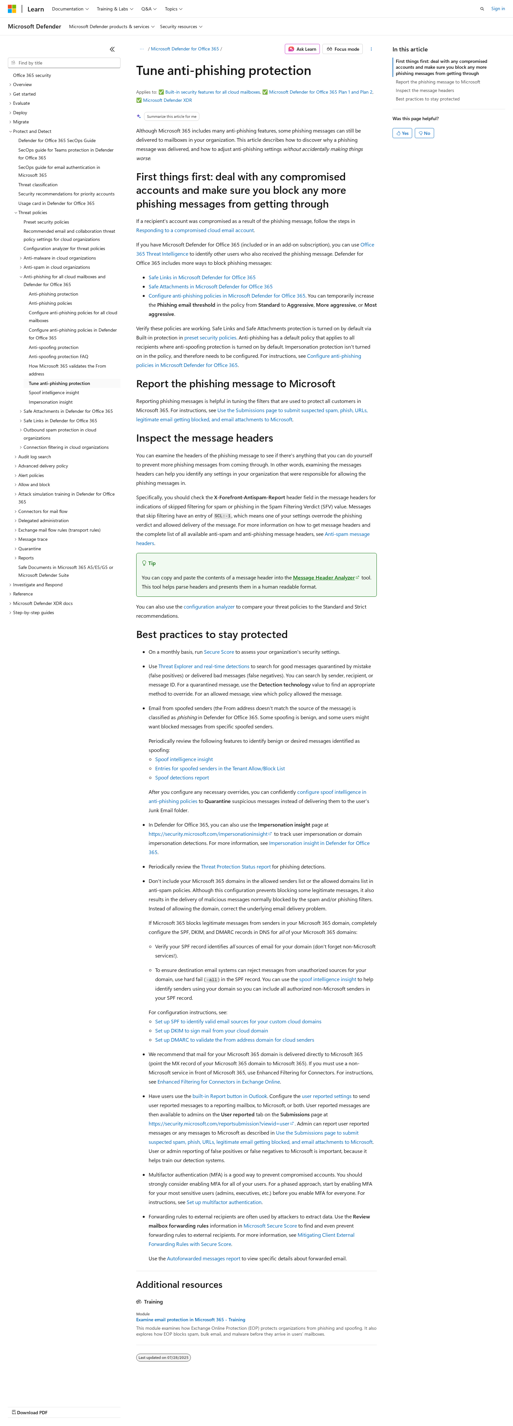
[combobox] (64, 63)
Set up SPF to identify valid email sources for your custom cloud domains (238, 1021)
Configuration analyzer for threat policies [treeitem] (64, 248)
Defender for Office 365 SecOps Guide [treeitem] (57, 140)
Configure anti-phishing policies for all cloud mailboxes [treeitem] (73, 316)
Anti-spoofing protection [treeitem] (54, 347)
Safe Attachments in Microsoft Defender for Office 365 (211, 286)
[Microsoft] (12, 9)
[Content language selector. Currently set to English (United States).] (38, 1390)
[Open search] (482, 9)
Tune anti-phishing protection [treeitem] (59, 383)
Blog (89, 1406)
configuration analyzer (209, 606)
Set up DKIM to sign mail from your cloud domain (211, 1030)
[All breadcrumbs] (142, 49)
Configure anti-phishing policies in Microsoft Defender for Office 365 (227, 295)
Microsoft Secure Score (270, 1225)
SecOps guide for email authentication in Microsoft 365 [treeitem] (59, 171)
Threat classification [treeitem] (38, 184)
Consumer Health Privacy (188, 1406)
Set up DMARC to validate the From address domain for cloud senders (234, 1039)
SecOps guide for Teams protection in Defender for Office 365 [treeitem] (66, 154)
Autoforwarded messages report (203, 1258)
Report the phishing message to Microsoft (438, 82)
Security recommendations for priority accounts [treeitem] (66, 194)
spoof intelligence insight (327, 979)
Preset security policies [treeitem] (46, 222)
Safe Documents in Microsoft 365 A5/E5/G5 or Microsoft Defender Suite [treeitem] (65, 571)
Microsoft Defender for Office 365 (185, 49)
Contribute (117, 1406)
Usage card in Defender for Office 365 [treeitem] (56, 203)
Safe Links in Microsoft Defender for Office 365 (202, 277)
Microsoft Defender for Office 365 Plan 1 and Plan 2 (321, 92)
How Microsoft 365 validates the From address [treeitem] (67, 370)
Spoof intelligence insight (184, 759)
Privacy (143, 1406)
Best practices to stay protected (428, 99)
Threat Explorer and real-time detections (203, 666)
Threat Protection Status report (236, 866)
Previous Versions (59, 1406)
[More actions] (371, 49)
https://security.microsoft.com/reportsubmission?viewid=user (219, 1123)
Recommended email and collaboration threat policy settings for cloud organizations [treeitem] (69, 235)
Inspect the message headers (425, 90)
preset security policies (210, 337)
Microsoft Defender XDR (167, 100)
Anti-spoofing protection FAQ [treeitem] (58, 356)
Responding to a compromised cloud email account (195, 230)
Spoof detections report (182, 777)
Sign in (498, 8)
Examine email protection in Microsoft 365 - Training (190, 1320)
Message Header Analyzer (324, 577)
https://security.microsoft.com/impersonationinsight (208, 833)
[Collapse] (112, 49)
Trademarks (271, 1406)
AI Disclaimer (21, 1406)
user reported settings (327, 1095)
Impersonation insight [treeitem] (51, 402)
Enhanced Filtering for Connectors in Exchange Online (218, 1081)
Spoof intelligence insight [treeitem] (54, 392)
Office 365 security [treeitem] (32, 75)
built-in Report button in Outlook (229, 1095)
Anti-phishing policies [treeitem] (50, 303)
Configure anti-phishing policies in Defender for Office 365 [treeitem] (73, 334)
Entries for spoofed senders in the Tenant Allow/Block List (220, 768)
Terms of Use (239, 1406)
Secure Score (219, 651)
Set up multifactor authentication (224, 1201)
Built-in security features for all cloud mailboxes (212, 92)
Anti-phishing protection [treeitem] (53, 294)
